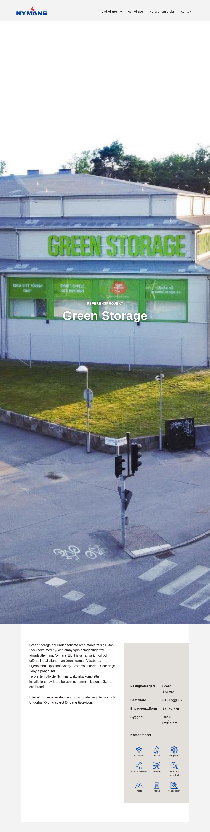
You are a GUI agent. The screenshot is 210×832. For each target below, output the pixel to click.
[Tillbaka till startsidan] (31, 10)
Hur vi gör (135, 11)
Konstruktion (174, 783)
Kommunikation (139, 764)
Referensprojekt (161, 11)
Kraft (138, 783)
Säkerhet (157, 764)
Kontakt (186, 11)
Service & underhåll (174, 766)
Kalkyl (157, 783)
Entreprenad (174, 748)
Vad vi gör (109, 11)
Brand (157, 748)
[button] (108, 11)
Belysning (139, 748)
